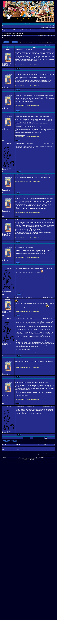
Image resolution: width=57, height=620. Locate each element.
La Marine (9, 39)
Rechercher (52, 25)
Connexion (4, 25)
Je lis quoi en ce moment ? (11, 38)
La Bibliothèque (18, 35)
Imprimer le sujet (6, 45)
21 (51, 42)
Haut (3, 68)
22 (52, 42)
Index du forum (5, 35)
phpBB (23, 458)
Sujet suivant (52, 45)
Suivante (55, 42)
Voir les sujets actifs (19, 33)
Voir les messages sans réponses (8, 33)
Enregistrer (20, 30)
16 (44, 42)
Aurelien (24, 352)
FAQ (48, 25)
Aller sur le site (28, 24)
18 (46, 42)
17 (45, 42)
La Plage (12, 35)
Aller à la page (34, 42)
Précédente (40, 42)
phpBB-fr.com (31, 459)
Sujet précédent (46, 45)
